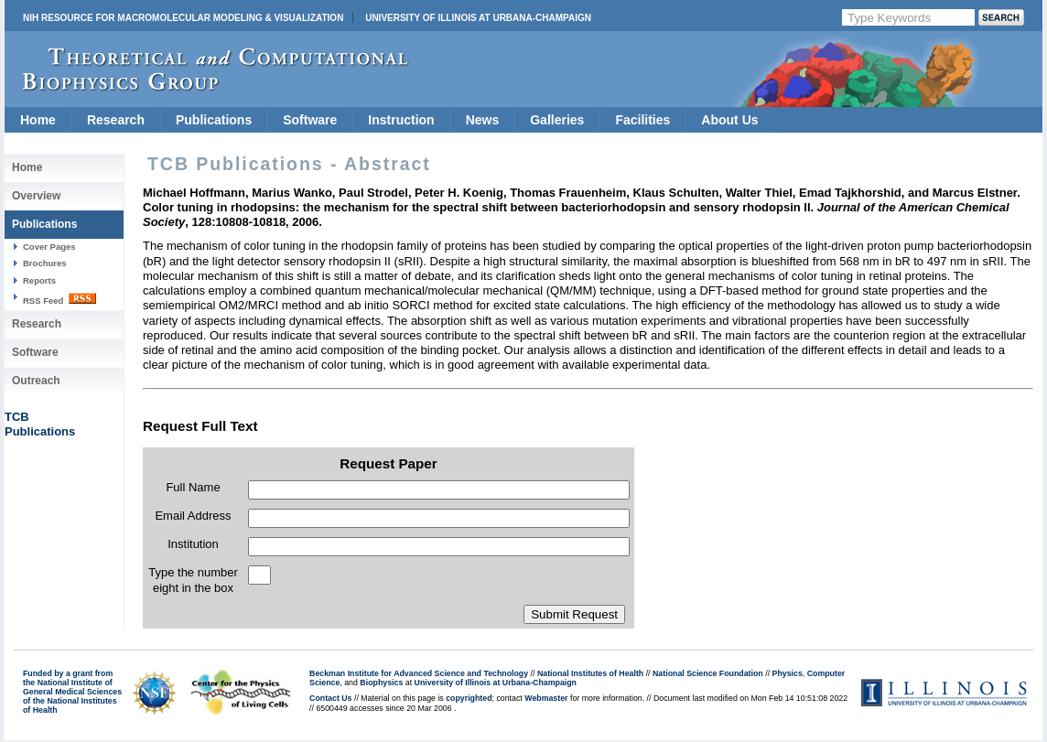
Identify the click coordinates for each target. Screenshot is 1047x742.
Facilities (642, 120)
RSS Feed (59, 299)
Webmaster (545, 698)
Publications (214, 120)
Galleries (557, 120)
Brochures (45, 263)
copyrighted (468, 698)
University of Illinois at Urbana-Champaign (478, 18)
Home (38, 120)
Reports (39, 280)
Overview (36, 195)
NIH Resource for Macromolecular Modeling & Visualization (183, 18)
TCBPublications (40, 424)
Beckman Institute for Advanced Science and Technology (418, 673)
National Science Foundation (708, 673)
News (483, 120)
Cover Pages (49, 247)
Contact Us (330, 698)
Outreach (36, 380)
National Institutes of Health (590, 673)
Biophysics (381, 682)
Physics (787, 673)
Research (116, 120)
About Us (729, 120)
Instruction (401, 120)
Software (310, 120)
